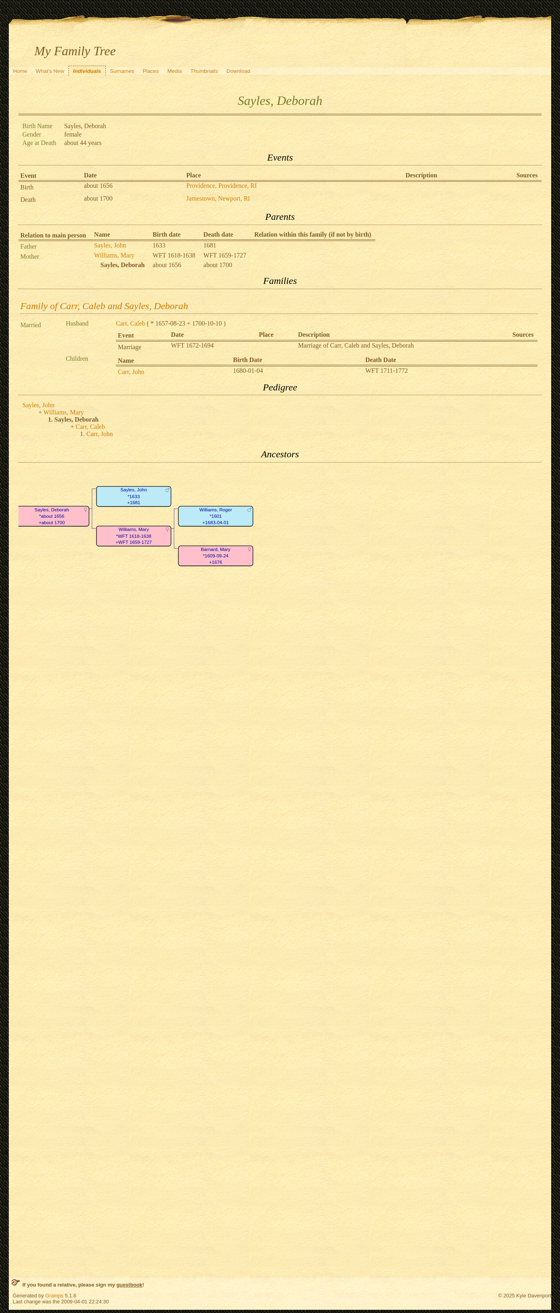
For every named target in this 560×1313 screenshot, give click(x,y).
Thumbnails (204, 71)
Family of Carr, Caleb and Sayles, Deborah (104, 306)
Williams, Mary (114, 255)
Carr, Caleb (130, 323)
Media (174, 71)
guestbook (130, 1285)
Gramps (54, 1296)
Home (20, 71)
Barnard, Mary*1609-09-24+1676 (215, 556)
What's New (50, 71)
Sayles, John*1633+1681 (133, 496)
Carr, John (131, 371)
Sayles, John (110, 245)
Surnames (122, 71)
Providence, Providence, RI (221, 185)
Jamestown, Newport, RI (218, 198)
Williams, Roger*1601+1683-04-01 (215, 516)
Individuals (87, 71)
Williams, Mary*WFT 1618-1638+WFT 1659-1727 (133, 536)
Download (238, 71)
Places (151, 71)
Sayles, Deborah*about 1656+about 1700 (51, 516)
